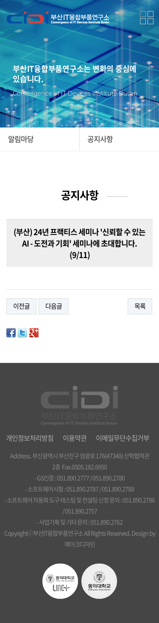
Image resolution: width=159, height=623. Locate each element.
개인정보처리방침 (29, 438)
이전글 (21, 306)
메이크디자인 (79, 544)
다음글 (53, 306)
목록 (139, 306)
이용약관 (74, 438)
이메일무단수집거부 (122, 438)
